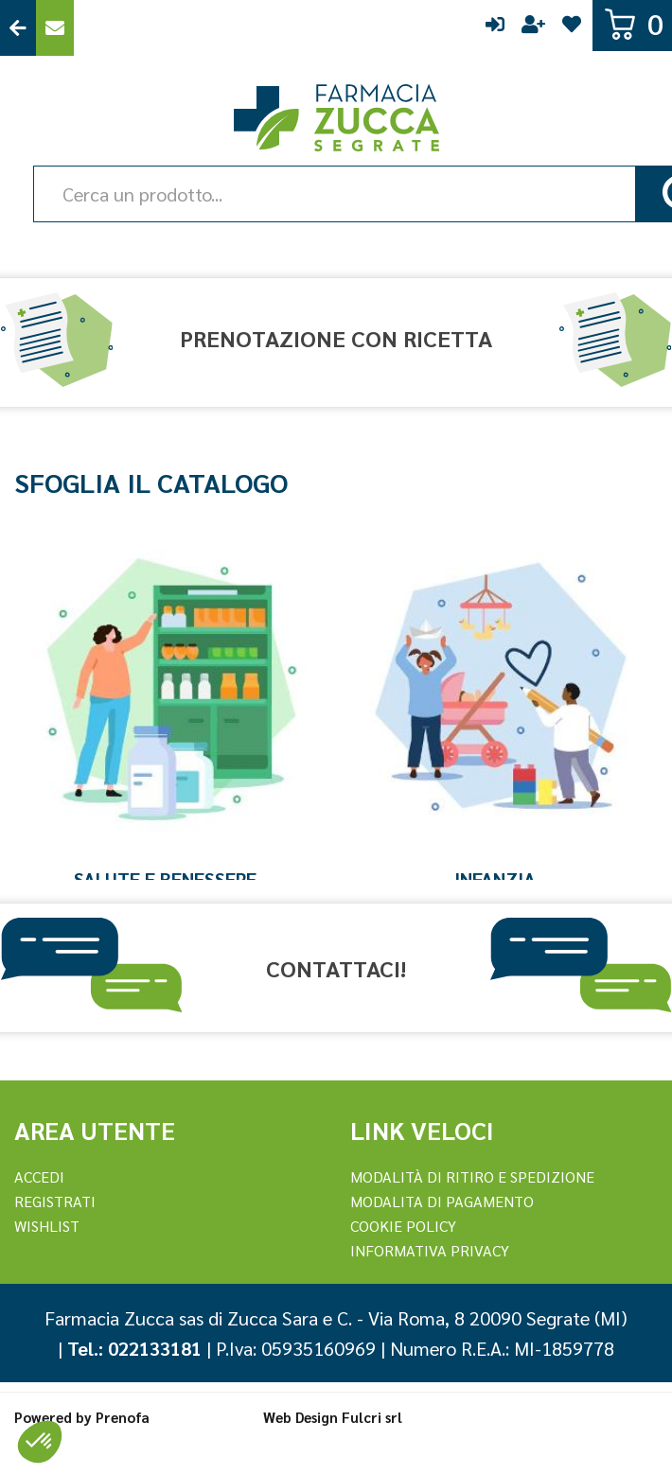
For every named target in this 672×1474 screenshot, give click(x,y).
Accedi (495, 28)
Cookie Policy (403, 1226)
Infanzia (495, 879)
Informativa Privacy (429, 1250)
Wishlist (572, 28)
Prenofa (123, 1417)
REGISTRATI (55, 1201)
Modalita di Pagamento (442, 1201)
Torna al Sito (18, 28)
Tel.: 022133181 (134, 1348)
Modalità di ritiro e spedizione (472, 1176)
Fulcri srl (372, 1417)
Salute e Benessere (165, 879)
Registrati (533, 28)
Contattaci (55, 28)
